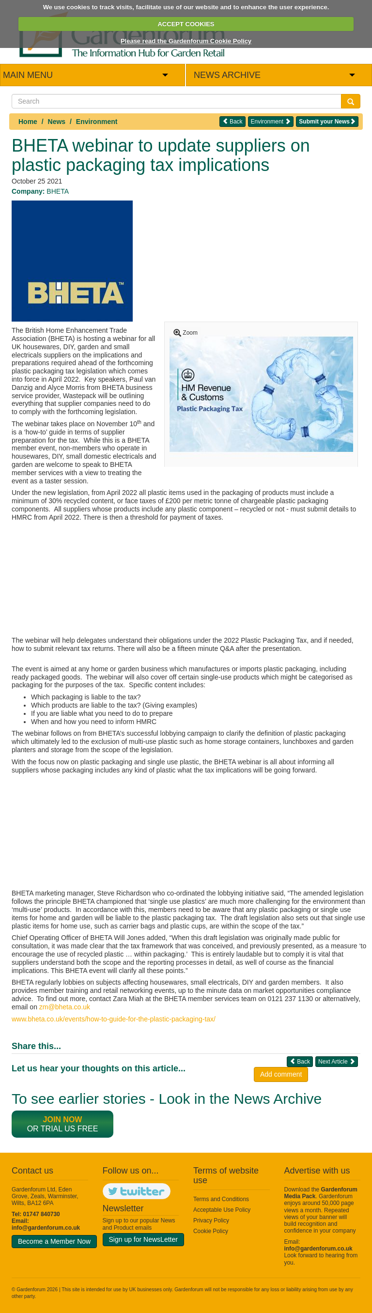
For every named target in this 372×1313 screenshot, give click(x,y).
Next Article (336, 1061)
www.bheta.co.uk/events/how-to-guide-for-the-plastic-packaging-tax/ (114, 1019)
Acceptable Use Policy (221, 1209)
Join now (62, 1119)
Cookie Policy (210, 1231)
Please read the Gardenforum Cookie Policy (186, 41)
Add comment (281, 1074)
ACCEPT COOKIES (185, 24)
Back (232, 121)
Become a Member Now (54, 1241)
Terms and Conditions (221, 1199)
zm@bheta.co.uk (64, 1007)
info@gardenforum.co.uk (46, 1227)
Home (27, 121)
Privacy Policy (211, 1220)
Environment (97, 121)
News (57, 121)
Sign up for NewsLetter (143, 1239)
